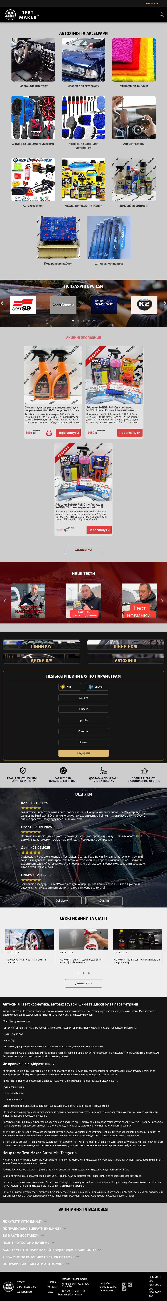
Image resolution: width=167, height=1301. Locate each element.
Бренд (83, 742)
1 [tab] (73, 321)
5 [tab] (94, 321)
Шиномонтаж (24, 1291)
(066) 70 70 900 (155, 1294)
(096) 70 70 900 (155, 1278)
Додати (104, 900)
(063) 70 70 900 (155, 1286)
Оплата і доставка (26, 1286)
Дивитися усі (83, 549)
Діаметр (83, 697)
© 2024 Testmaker (72, 1291)
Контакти (53, 1286)
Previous (5, 600)
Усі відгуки (62, 900)
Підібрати (83, 753)
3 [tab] (83, 321)
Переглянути (68, 433)
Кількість (83, 731)
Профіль (83, 720)
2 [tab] (78, 321)
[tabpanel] (23, 305)
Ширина (83, 708)
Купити (21, 1281)
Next (161, 600)
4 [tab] (89, 321)
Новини (52, 1281)
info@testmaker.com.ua (74, 1278)
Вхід (50, 1291)
